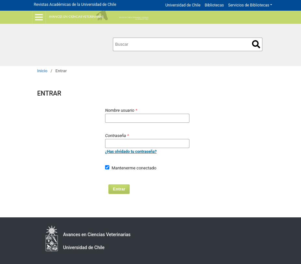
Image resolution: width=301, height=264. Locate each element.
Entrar (119, 189)
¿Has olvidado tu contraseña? (131, 151)
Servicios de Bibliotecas (248, 5)
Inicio (42, 70)
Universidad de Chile (182, 5)
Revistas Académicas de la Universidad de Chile (75, 4)
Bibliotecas (214, 5)
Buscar (256, 44)
